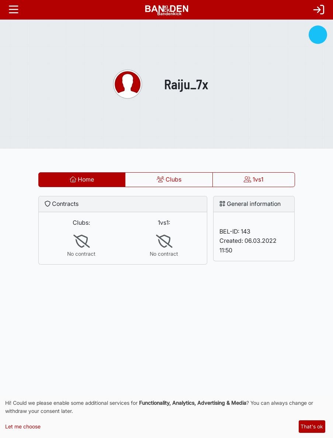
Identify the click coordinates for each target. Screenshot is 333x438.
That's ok (312, 426)
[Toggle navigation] (13, 10)
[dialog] (166, 416)
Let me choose (23, 426)
